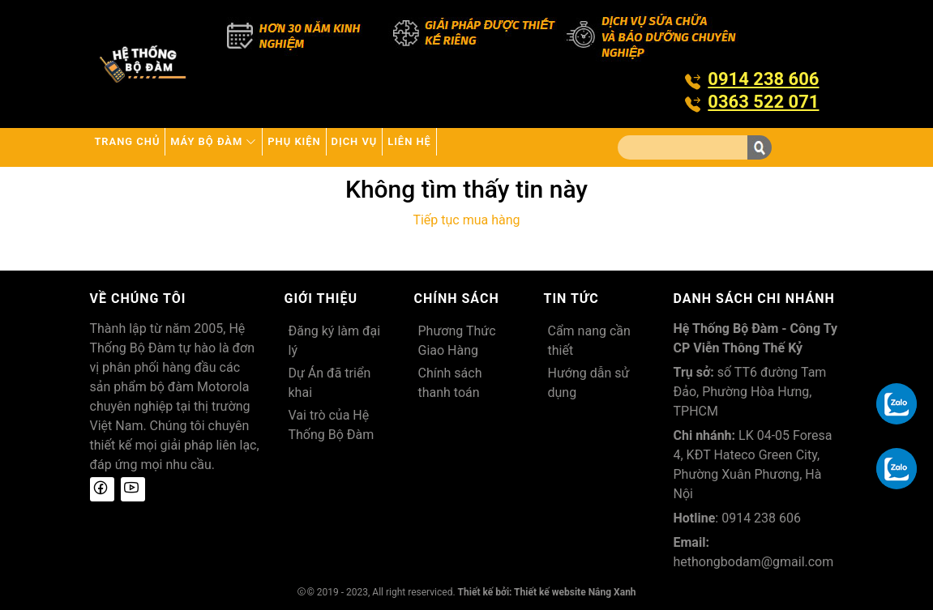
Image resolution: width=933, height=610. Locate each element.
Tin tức (571, 298)
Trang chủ (141, 147)
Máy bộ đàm (254, 147)
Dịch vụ (445, 147)
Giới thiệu (321, 298)
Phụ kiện (361, 147)
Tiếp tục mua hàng (466, 220)
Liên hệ (525, 147)
